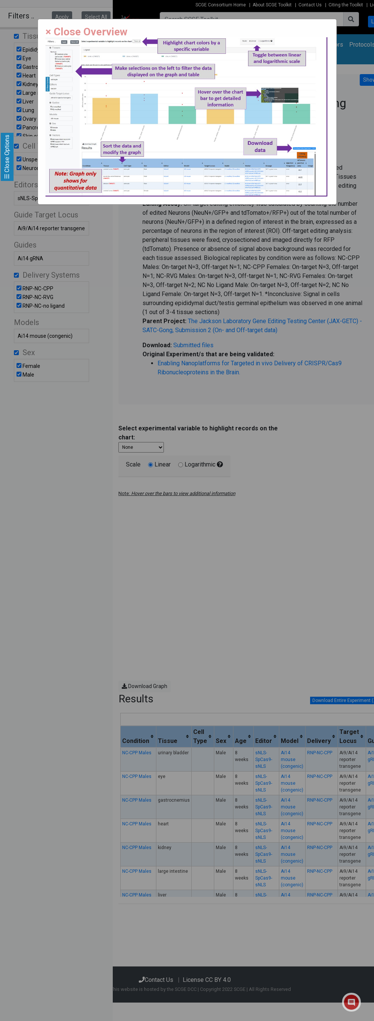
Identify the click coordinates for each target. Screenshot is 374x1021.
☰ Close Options (7, 157)
